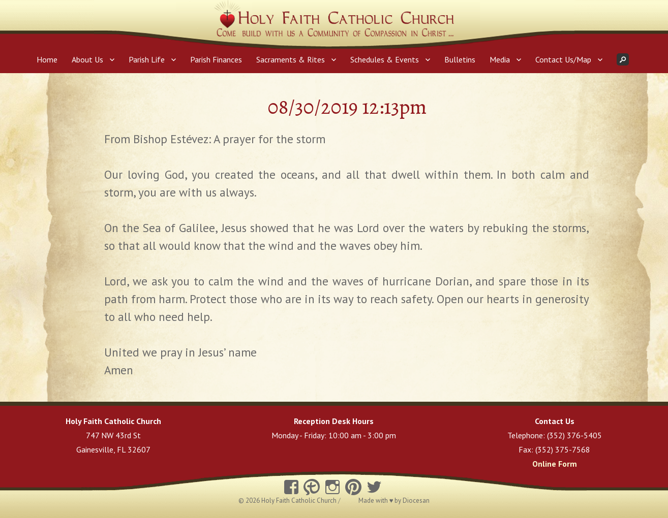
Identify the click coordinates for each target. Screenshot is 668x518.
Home (47, 59)
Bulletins (459, 59)
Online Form (554, 464)
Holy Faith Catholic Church (299, 500)
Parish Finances (216, 59)
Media (500, 59)
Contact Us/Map (563, 59)
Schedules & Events (384, 59)
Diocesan (416, 500)
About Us (87, 59)
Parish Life (147, 59)
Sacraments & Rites (290, 59)
